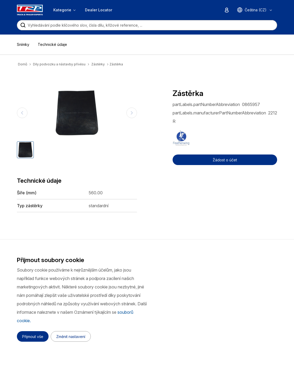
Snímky (23, 44)
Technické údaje (52, 44)
